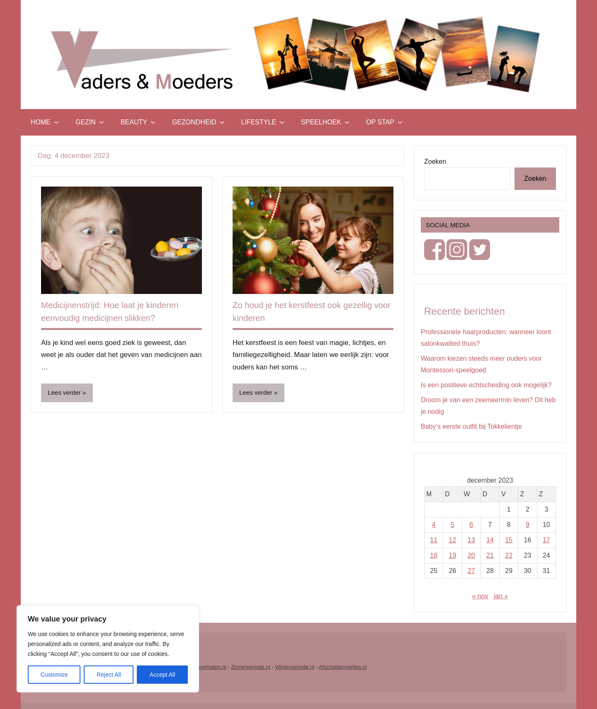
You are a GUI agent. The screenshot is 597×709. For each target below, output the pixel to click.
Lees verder (65, 392)
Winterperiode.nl (294, 667)
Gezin (89, 122)
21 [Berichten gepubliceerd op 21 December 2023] (490, 555)
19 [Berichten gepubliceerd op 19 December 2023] (452, 555)
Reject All (109, 674)
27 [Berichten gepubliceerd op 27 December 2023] (471, 570)
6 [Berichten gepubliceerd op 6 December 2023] (471, 524)
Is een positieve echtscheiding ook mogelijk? (486, 384)
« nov (480, 596)
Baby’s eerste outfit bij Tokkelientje (471, 426)
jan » (501, 596)
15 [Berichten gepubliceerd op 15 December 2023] (508, 540)
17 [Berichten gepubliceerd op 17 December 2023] (546, 540)
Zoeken (435, 161)
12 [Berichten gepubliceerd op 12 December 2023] (452, 540)
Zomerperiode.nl (250, 667)
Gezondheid (198, 122)
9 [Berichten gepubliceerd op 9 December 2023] (527, 524)
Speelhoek (325, 122)
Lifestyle (262, 122)
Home (45, 122)
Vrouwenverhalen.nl (202, 667)
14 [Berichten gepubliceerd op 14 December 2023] (490, 540)
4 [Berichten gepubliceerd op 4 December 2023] (434, 524)
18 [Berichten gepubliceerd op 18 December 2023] (433, 555)
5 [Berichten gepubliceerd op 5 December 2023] (452, 524)
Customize (54, 674)
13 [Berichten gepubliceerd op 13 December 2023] (471, 540)
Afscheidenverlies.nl (343, 667)
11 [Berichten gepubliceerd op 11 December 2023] (433, 540)
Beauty (138, 122)
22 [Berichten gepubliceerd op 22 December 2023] (508, 555)
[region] (108, 648)
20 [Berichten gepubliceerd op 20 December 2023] (471, 555)
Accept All (162, 674)
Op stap (384, 122)
